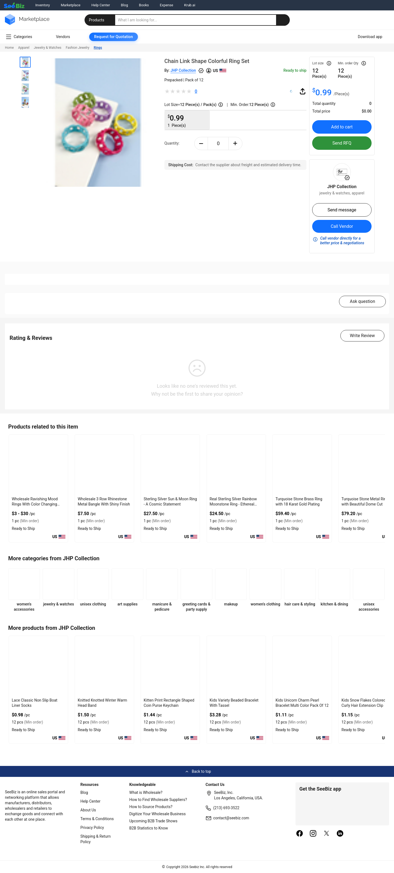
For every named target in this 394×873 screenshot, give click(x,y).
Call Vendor (342, 226)
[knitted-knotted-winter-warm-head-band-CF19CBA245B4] (104, 666)
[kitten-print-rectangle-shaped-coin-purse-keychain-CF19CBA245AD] (170, 666)
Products (100, 20)
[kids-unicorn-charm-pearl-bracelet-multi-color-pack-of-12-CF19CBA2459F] (302, 666)
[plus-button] (235, 143)
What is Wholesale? (146, 792)
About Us (88, 810)
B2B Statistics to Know (148, 828)
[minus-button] (201, 143)
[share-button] (302, 91)
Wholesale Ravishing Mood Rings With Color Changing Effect (35, 504)
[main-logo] (27, 23)
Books (144, 5)
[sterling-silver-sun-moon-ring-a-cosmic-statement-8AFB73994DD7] (170, 465)
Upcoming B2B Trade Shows (153, 821)
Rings (98, 48)
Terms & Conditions (97, 819)
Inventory (42, 5)
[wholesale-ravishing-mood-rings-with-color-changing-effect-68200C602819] (38, 465)
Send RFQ (342, 143)
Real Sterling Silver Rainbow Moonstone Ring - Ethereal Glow (233, 504)
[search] (202, 20)
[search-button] (283, 20)
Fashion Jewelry (77, 48)
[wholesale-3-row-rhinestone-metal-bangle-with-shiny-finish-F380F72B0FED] (104, 465)
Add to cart (342, 127)
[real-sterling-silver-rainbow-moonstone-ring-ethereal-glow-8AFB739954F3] (236, 465)
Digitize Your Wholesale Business (157, 814)
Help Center (100, 5)
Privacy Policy (92, 827)
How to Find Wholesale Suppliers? (158, 799)
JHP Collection (183, 70)
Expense (166, 5)
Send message (342, 209)
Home (9, 48)
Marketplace (70, 5)
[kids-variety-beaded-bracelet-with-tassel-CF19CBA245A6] (236, 666)
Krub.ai (189, 5)
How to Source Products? (151, 807)
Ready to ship (294, 70)
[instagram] (313, 833)
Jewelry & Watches (47, 48)
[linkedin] (340, 833)
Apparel (23, 48)
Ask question (362, 301)
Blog (124, 5)
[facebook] (300, 833)
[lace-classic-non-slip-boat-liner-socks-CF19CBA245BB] (38, 666)
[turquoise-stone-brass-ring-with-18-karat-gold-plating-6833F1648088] (302, 465)
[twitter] (327, 833)
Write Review (362, 335)
